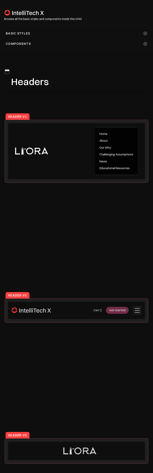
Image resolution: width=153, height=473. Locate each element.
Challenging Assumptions (116, 154)
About (103, 140)
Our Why (105, 147)
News (103, 161)
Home (103, 134)
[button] (76, 33)
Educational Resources (114, 168)
